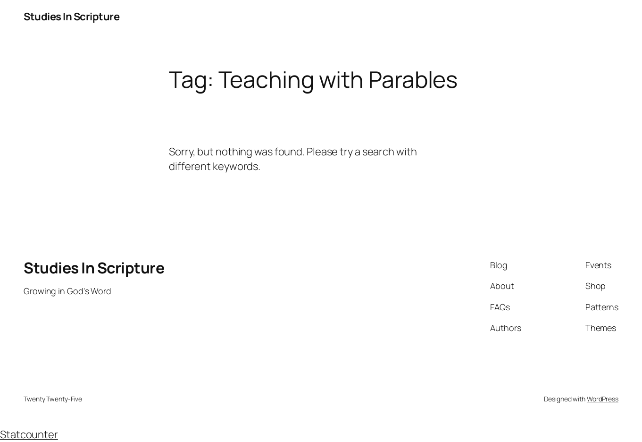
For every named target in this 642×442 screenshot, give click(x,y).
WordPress (602, 398)
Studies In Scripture (71, 16)
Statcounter (29, 434)
